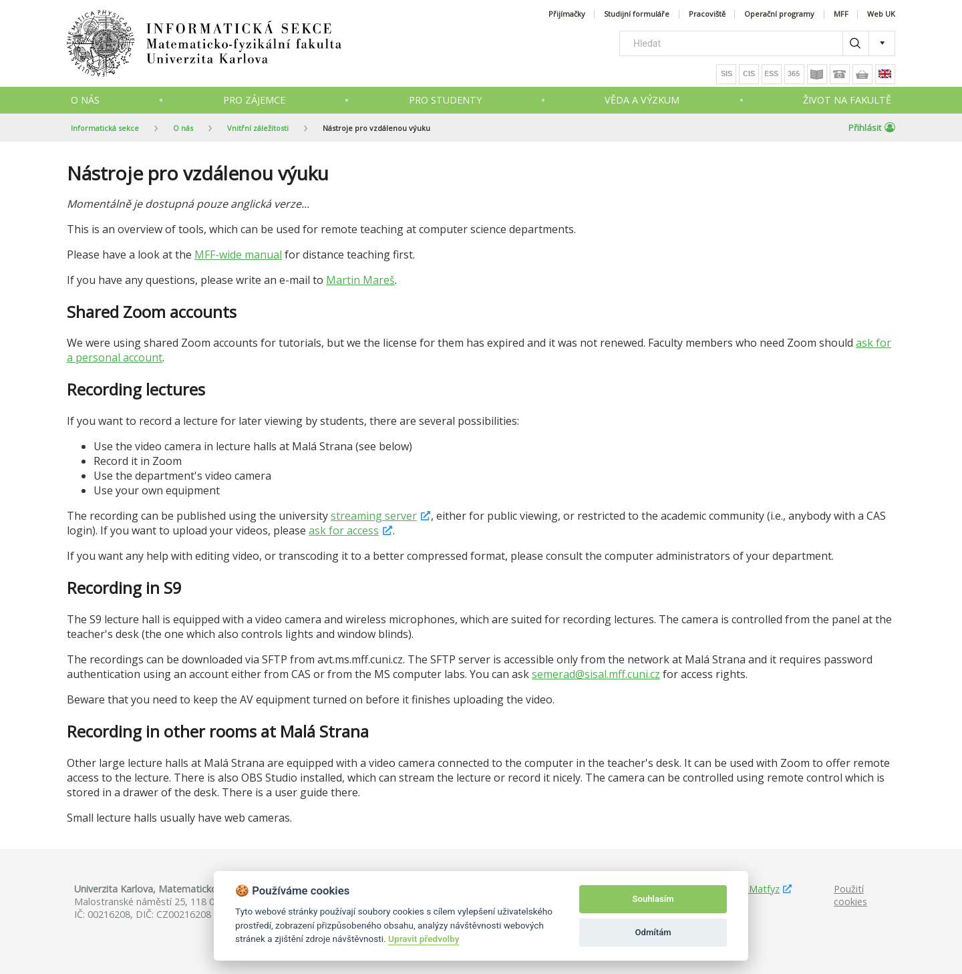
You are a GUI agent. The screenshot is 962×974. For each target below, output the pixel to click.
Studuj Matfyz (748, 888)
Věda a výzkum (642, 100)
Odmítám (653, 932)
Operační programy (779, 14)
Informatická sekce (105, 128)
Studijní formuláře (636, 14)
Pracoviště (707, 14)
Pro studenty (445, 100)
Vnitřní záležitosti (258, 128)
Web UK (881, 14)
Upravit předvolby (423, 938)
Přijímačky (566, 14)
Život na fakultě (847, 100)
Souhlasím (653, 899)
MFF (841, 14)
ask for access (344, 530)
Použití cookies (850, 895)
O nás (85, 100)
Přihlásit (871, 127)
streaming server (374, 515)
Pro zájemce (254, 100)
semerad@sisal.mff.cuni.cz (596, 674)
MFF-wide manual (238, 254)
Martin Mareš (360, 280)
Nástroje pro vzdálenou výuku (376, 128)
